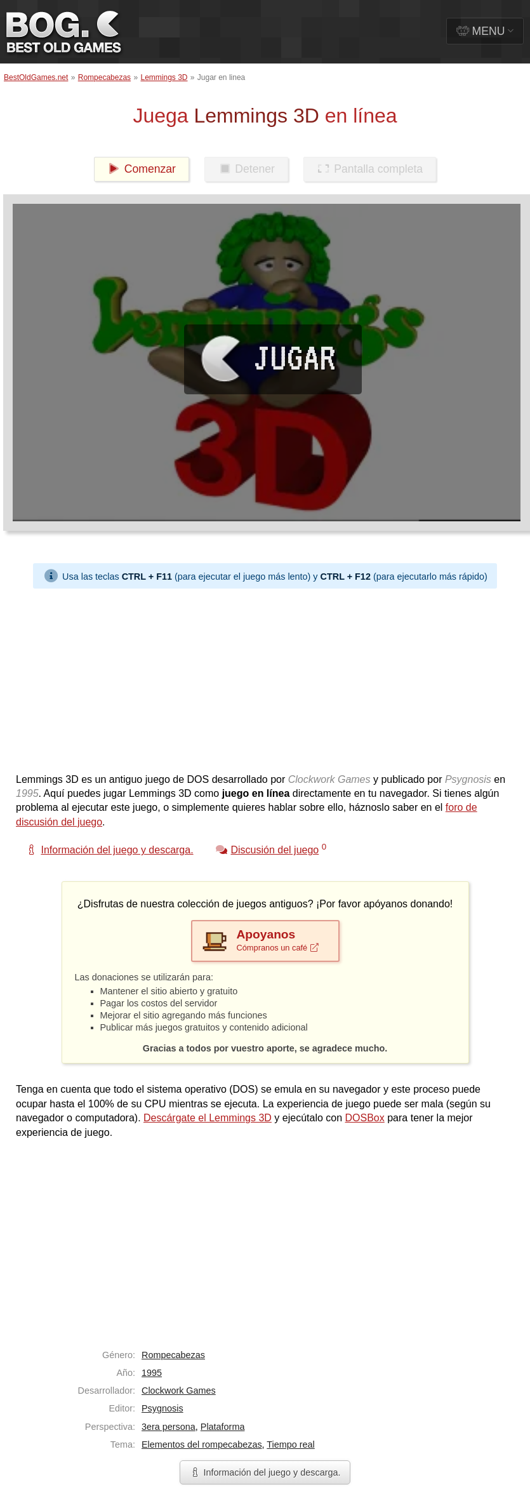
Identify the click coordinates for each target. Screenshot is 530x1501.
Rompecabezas (104, 77)
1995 (152, 1373)
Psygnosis (162, 1408)
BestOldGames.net (36, 77)
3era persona (168, 1427)
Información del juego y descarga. (265, 1472)
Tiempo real (290, 1444)
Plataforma (223, 1427)
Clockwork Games (179, 1390)
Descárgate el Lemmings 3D (207, 1117)
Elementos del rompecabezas (202, 1444)
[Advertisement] (258, 677)
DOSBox (365, 1117)
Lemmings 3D (163, 77)
